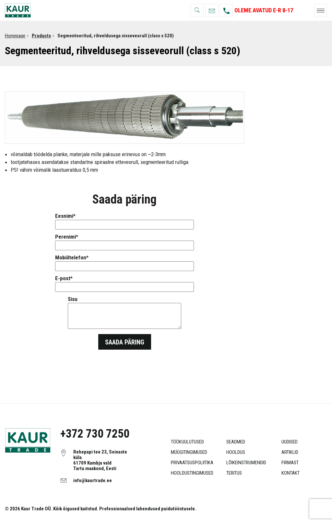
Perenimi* (124, 241)
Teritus (234, 473)
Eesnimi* (124, 220)
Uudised (289, 442)
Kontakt (290, 473)
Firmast (290, 463)
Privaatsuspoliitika (192, 463)
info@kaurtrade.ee (92, 480)
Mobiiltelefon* (124, 261)
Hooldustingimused (192, 473)
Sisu (124, 313)
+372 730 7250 (94, 434)
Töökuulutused (187, 442)
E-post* (124, 282)
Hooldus (235, 452)
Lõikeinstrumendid (246, 463)
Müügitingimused (189, 452)
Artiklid (289, 452)
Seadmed (235, 442)
